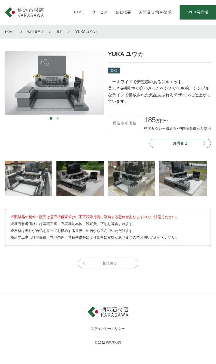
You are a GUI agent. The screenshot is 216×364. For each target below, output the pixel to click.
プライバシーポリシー (108, 333)
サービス (100, 12)
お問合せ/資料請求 (155, 12)
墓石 (64, 32)
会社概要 (123, 12)
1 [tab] (51, 118)
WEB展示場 (38, 32)
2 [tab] (57, 118)
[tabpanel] (54, 83)
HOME (78, 12)
